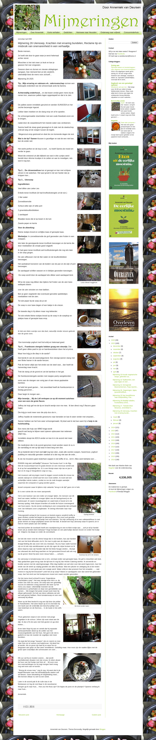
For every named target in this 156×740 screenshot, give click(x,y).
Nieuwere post (24, 715)
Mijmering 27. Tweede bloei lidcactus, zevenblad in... (123, 407)
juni (114, 365)
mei (114, 369)
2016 (113, 453)
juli (114, 362)
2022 (113, 434)
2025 (113, 343)
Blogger (102, 729)
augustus (116, 359)
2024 (113, 427)
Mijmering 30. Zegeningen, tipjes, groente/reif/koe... (125, 391)
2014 (113, 459)
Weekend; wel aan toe (119, 87)
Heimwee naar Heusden (86, 32)
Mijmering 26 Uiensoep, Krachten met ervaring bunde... (125, 412)
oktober (116, 353)
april (115, 372)
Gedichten (68, 32)
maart (115, 417)
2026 (113, 340)
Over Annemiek (37, 32)
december (117, 346)
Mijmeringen (21, 32)
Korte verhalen (53, 32)
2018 (113, 447)
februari (116, 420)
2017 (113, 450)
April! (123, 103)
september (117, 356)
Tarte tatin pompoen (128, 122)
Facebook (120, 54)
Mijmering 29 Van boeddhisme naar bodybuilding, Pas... (124, 396)
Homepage (60, 715)
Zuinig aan (115, 65)
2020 (113, 440)
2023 (113, 431)
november (117, 349)
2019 (113, 443)
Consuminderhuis (131, 32)
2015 (113, 456)
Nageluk (114, 121)
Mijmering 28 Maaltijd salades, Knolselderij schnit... (124, 402)
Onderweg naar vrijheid (110, 32)
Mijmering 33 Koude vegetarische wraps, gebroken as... (125, 376)
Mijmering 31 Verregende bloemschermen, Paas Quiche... (125, 386)
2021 (113, 437)
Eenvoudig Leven (118, 101)
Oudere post (96, 715)
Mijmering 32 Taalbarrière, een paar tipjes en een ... (124, 381)
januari (116, 423)
